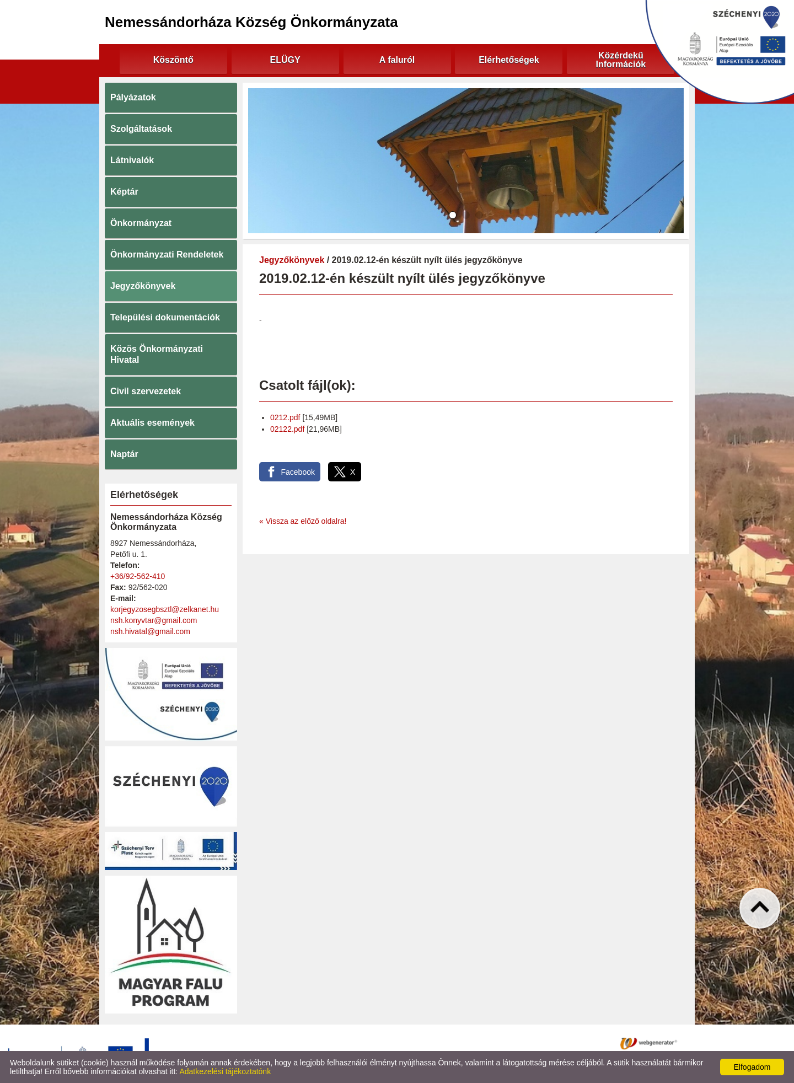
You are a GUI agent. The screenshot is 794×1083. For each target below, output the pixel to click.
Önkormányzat (140, 223)
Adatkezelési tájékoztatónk (225, 1071)
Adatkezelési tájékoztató (352, 1042)
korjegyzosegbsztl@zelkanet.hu (164, 609)
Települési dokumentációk (165, 317)
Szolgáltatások (141, 128)
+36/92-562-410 (137, 576)
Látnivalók (132, 160)
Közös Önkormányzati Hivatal (156, 354)
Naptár (124, 454)
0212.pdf (285, 417)
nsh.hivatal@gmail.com (150, 631)
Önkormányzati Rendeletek (166, 254)
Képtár (124, 191)
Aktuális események (152, 422)
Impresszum (496, 1042)
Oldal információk (434, 1042)
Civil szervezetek (145, 391)
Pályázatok (133, 97)
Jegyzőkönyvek (142, 286)
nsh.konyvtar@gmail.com (153, 620)
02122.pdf (287, 429)
